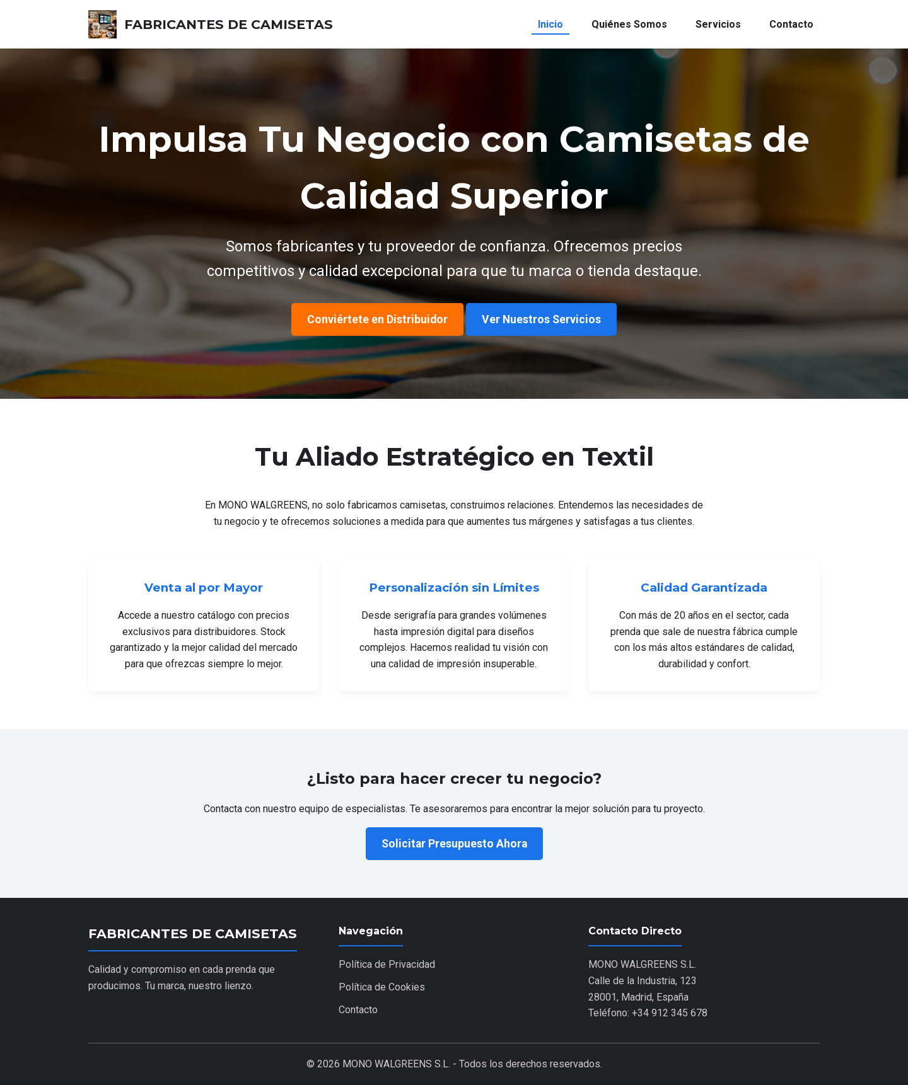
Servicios (718, 24)
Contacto (791, 24)
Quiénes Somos (629, 24)
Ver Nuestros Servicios (541, 319)
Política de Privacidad (387, 964)
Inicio (550, 24)
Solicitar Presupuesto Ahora (454, 843)
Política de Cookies (382, 987)
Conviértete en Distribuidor (377, 319)
